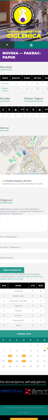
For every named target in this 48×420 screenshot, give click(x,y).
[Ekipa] (18, 286)
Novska (5, 83)
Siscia (18, 325)
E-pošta (10, 247)
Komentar (11, 214)
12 (10, 356)
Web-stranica (6, 258)
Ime (8, 237)
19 (10, 361)
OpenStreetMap (34, 174)
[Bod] (41, 286)
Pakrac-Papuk (5, 89)
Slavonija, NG (18, 320)
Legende (18, 291)
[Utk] (23, 109)
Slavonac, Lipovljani (18, 301)
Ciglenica (18, 306)
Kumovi (18, 315)
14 (24, 356)
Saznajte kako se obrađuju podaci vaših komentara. (21, 277)
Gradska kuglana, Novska (18, 181)
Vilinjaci (18, 310)
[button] (24, 152)
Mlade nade (18, 296)
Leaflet (17, 174)
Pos (4, 285)
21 (24, 361)
